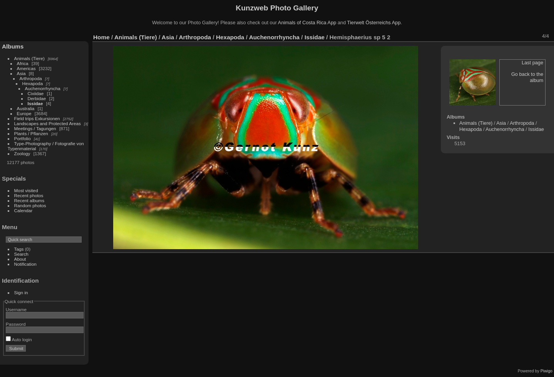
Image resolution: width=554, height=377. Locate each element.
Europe (24, 113)
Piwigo (546, 371)
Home (101, 37)
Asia (21, 73)
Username (16, 309)
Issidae (35, 103)
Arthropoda (31, 78)
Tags (19, 248)
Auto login (19, 339)
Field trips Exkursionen (37, 118)
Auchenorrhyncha (42, 88)
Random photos (30, 205)
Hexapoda (32, 83)
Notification (25, 263)
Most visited (26, 190)
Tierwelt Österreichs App (374, 22)
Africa (22, 63)
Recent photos (29, 195)
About (20, 258)
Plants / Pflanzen (31, 133)
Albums (12, 46)
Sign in (21, 292)
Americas (26, 68)
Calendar (23, 210)
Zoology (22, 153)
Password (16, 324)
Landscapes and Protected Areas (47, 123)
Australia (26, 108)
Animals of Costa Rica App (307, 22)
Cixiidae (36, 93)
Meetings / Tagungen (35, 128)
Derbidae (37, 98)
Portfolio (22, 138)
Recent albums (29, 200)
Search (21, 253)
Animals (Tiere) (29, 58)
